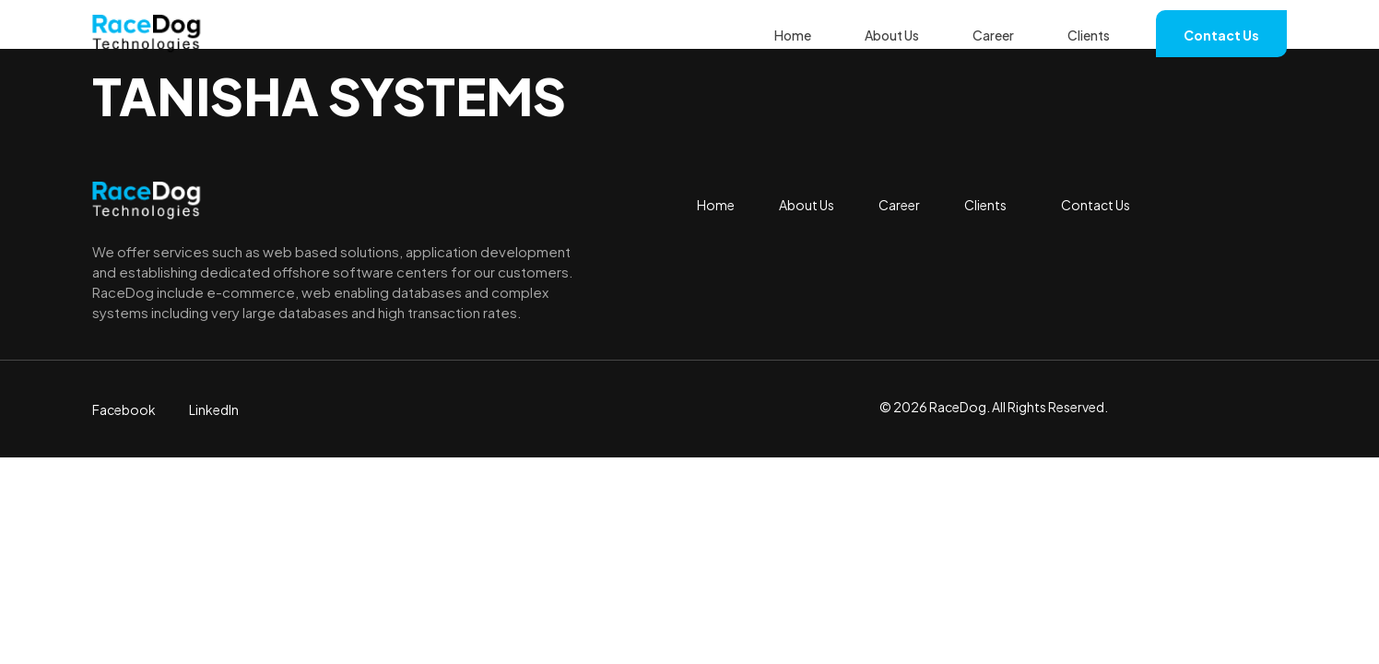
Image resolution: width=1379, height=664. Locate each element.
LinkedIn (214, 409)
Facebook (124, 409)
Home (792, 35)
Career (993, 35)
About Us (892, 35)
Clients (1088, 35)
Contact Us (1221, 35)
